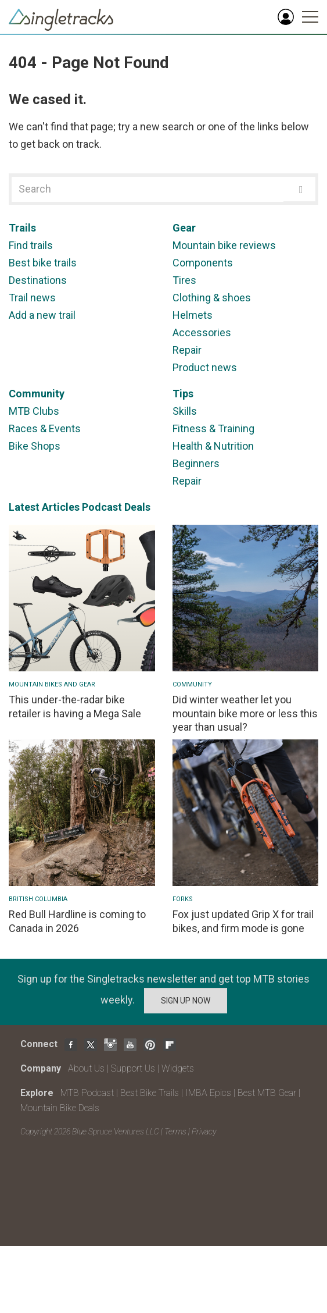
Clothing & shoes (212, 297)
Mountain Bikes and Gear (52, 684)
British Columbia (38, 899)
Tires (184, 280)
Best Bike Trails (149, 1092)
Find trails (31, 245)
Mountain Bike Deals (59, 1107)
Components (203, 263)
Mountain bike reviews (224, 245)
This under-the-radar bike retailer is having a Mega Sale (75, 706)
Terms (175, 1131)
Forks (183, 899)
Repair (187, 350)
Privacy (204, 1131)
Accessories (202, 332)
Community (36, 393)
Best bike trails (43, 263)
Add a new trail (42, 315)
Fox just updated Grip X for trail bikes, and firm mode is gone (243, 921)
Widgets (177, 1068)
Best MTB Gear (267, 1092)
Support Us (133, 1068)
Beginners (196, 463)
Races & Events (45, 428)
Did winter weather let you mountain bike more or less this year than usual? (245, 713)
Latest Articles (44, 507)
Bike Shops (34, 446)
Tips (183, 393)
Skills (185, 411)
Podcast (102, 507)
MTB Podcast (87, 1092)
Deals (137, 507)
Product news (205, 367)
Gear (184, 228)
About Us (86, 1068)
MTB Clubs (34, 411)
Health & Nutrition (213, 446)
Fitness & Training (213, 428)
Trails (22, 228)
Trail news (32, 297)
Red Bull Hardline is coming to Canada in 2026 (77, 921)
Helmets (193, 315)
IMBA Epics (208, 1092)
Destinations (38, 280)
